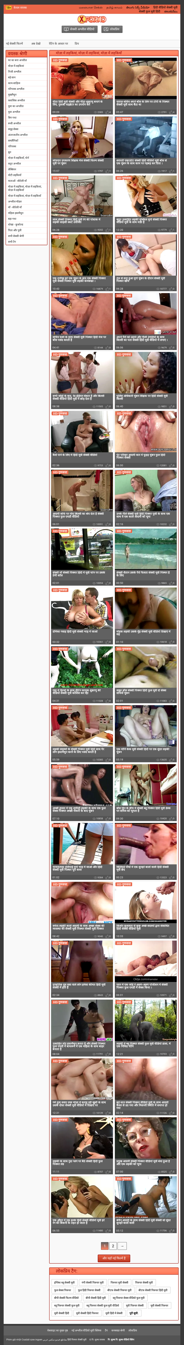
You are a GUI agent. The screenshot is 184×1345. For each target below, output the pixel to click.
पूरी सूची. (133, 1313)
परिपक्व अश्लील (16, 88)
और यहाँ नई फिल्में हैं (114, 1258)
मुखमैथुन (12, 94)
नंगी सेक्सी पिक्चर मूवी (93, 1282)
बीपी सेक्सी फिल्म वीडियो (66, 1297)
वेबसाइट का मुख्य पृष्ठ (57, 1330)
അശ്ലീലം (170, 11)
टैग (106, 1330)
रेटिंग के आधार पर (58, 43)
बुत (9, 152)
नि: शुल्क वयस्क (98, 1339)
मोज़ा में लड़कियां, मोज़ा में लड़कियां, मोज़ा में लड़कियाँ (25, 188)
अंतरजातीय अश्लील (17, 134)
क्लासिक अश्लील (16, 100)
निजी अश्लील (14, 71)
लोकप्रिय (132, 1330)
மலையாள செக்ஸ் (91, 7)
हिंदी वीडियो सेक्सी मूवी (165, 7)
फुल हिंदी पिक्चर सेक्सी (89, 1290)
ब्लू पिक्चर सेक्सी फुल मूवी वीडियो (102, 1305)
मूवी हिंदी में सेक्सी (114, 1313)
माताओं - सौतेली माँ (17, 180)
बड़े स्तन (12, 77)
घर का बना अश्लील (17, 60)
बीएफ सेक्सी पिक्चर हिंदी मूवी (152, 1290)
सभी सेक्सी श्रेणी (16, 236)
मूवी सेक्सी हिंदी (61, 1313)
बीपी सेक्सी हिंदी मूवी (96, 1297)
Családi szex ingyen (32, 1339)
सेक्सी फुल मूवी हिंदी (149, 11)
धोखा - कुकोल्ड (15, 224)
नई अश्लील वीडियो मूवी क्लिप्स (86, 1330)
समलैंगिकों (13, 140)
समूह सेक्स (13, 129)
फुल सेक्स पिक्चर (62, 1290)
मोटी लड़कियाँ (14, 175)
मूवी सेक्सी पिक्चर (159, 1305)
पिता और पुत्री (15, 230)
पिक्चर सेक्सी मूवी (144, 1282)
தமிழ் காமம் (114, 7)
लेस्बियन (12, 169)
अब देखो (36, 43)
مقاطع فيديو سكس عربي (55, 1339)
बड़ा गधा (12, 218)
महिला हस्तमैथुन (15, 213)
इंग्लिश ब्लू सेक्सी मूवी (64, 1282)
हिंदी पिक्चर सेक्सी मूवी (76, 1339)
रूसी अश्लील (14, 123)
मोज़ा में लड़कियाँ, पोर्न (18, 157)
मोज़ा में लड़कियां (16, 65)
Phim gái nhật (13, 1339)
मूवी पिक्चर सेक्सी (135, 1305)
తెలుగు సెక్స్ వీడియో (137, 7)
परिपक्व (12, 146)
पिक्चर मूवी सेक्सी (119, 1282)
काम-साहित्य (14, 83)
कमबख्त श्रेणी (118, 1330)
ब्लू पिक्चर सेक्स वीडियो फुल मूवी (129, 1297)
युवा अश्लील (14, 111)
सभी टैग (12, 241)
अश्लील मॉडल (15, 201)
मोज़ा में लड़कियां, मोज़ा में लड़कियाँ (24, 195)
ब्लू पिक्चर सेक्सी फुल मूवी (67, 1305)
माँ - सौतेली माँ (15, 207)
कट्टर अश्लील (14, 163)
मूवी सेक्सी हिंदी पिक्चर (87, 1313)
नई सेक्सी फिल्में (14, 43)
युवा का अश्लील (15, 106)
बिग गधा (12, 117)
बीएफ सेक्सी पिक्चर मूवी (119, 1290)
